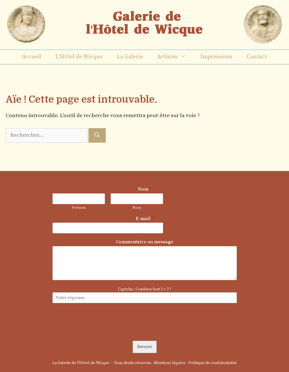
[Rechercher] (97, 135)
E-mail (144, 218)
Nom (144, 189)
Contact (256, 56)
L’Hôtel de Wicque (79, 56)
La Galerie (130, 56)
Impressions (216, 56)
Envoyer (144, 346)
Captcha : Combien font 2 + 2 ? (144, 289)
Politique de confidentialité (212, 362)
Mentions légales (169, 362)
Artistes (175, 57)
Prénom (79, 207)
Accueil (31, 56)
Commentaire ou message (144, 242)
